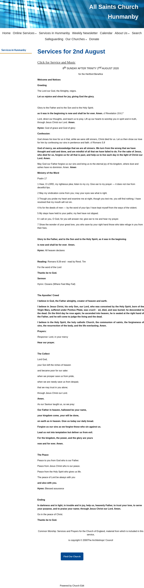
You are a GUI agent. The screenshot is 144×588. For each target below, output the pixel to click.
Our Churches (75, 39)
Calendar (106, 33)
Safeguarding (54, 39)
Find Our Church (72, 556)
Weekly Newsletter (85, 33)
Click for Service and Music (56, 62)
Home (6, 33)
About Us (121, 33)
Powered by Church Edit (72, 585)
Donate (94, 39)
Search (137, 33)
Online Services (23, 33)
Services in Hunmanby (54, 33)
